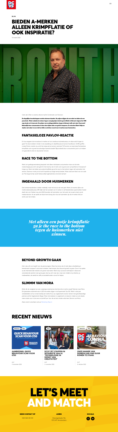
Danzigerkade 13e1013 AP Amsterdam (59, 419)
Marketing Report (46, 302)
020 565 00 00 (27, 418)
